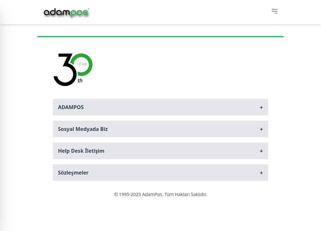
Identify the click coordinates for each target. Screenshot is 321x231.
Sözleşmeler (160, 172)
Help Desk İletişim (160, 150)
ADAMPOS (160, 107)
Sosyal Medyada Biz (160, 128)
